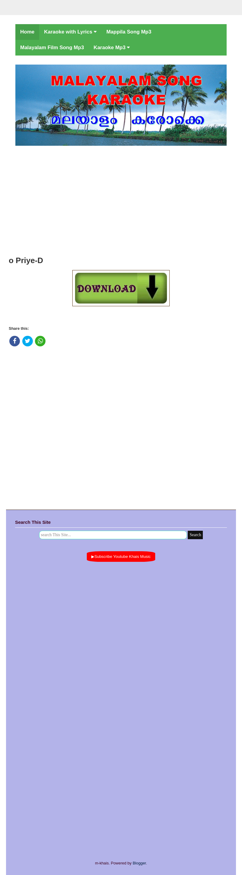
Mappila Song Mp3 (128, 32)
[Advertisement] (121, 199)
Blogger (139, 863)
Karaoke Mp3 (112, 47)
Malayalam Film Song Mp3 (52, 47)
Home (27, 32)
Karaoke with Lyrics (70, 32)
